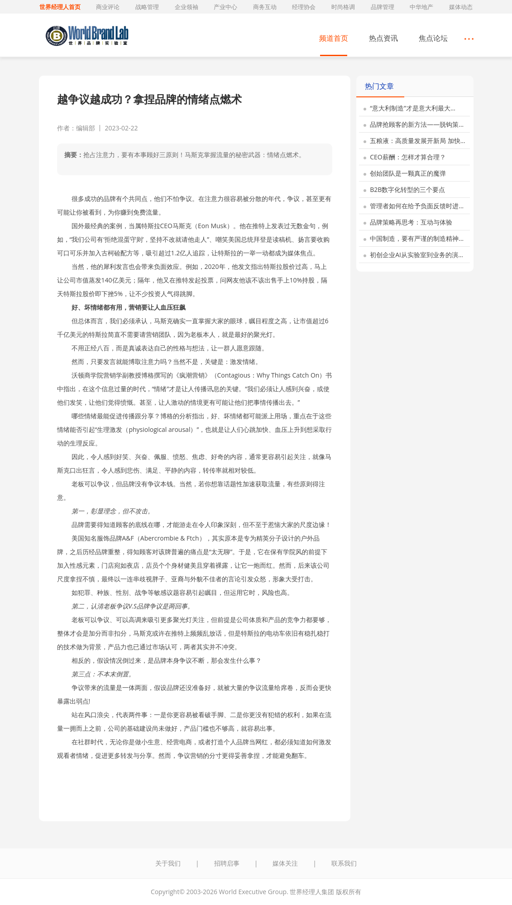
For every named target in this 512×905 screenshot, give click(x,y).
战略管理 (147, 7)
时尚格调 (343, 7)
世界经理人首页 (60, 7)
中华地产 (421, 7)
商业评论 (108, 7)
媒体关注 (285, 863)
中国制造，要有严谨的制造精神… (414, 238)
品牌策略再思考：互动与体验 (408, 222)
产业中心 (225, 7)
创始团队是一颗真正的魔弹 (405, 173)
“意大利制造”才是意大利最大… (409, 108)
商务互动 (265, 7)
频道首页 (333, 38)
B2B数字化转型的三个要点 (404, 189)
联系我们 (344, 863)
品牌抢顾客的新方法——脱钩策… (414, 124)
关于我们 (168, 863)
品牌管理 (382, 7)
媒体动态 (461, 7)
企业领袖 (186, 7)
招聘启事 (226, 863)
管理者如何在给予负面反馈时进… (414, 205)
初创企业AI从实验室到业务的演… (413, 254)
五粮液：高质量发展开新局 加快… (414, 140)
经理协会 (304, 7)
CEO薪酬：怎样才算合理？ (405, 157)
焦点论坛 (433, 38)
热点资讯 (383, 38)
